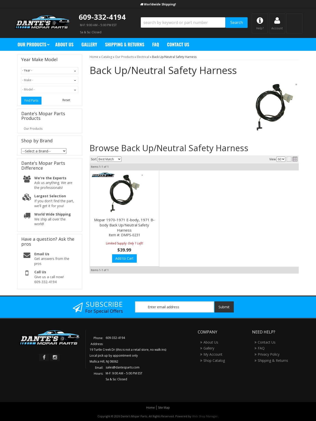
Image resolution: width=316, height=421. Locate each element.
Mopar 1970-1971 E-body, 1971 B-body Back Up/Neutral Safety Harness (124, 225)
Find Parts (31, 100)
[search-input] (183, 22)
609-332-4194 (102, 16)
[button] (194, 22)
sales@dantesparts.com (122, 367)
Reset (66, 100)
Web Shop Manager (205, 416)
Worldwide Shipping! (160, 4)
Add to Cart (124, 258)
